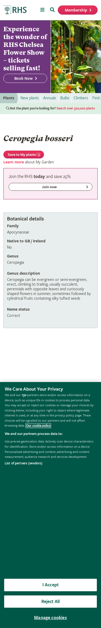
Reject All (50, 601)
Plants (8, 98)
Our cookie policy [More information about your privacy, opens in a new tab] (38, 426)
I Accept (50, 585)
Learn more (13, 162)
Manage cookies (50, 617)
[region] (50, 505)
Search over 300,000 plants (75, 108)
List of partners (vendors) (23, 463)
